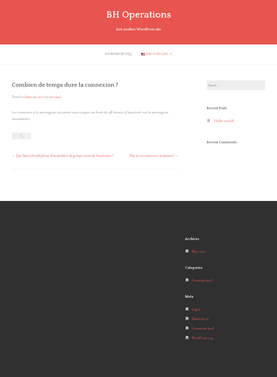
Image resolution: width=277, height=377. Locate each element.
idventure (55, 97)
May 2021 (199, 251)
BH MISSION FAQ (118, 54)
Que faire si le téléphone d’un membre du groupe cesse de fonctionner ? (63, 155)
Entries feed (200, 319)
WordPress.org (202, 338)
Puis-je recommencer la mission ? (154, 155)
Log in (196, 309)
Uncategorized (202, 280)
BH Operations (138, 15)
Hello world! (224, 121)
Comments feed (203, 328)
